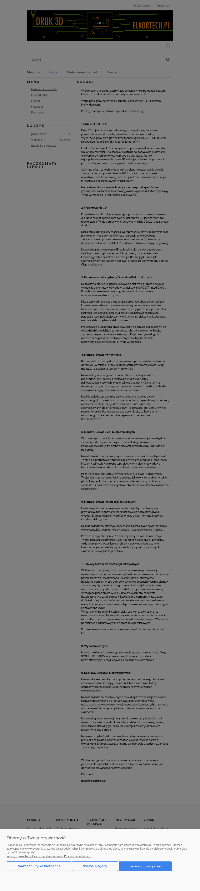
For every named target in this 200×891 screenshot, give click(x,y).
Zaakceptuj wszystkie (145, 866)
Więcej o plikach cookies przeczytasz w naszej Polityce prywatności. (49, 856)
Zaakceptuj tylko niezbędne (39, 866)
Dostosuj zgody (95, 866)
